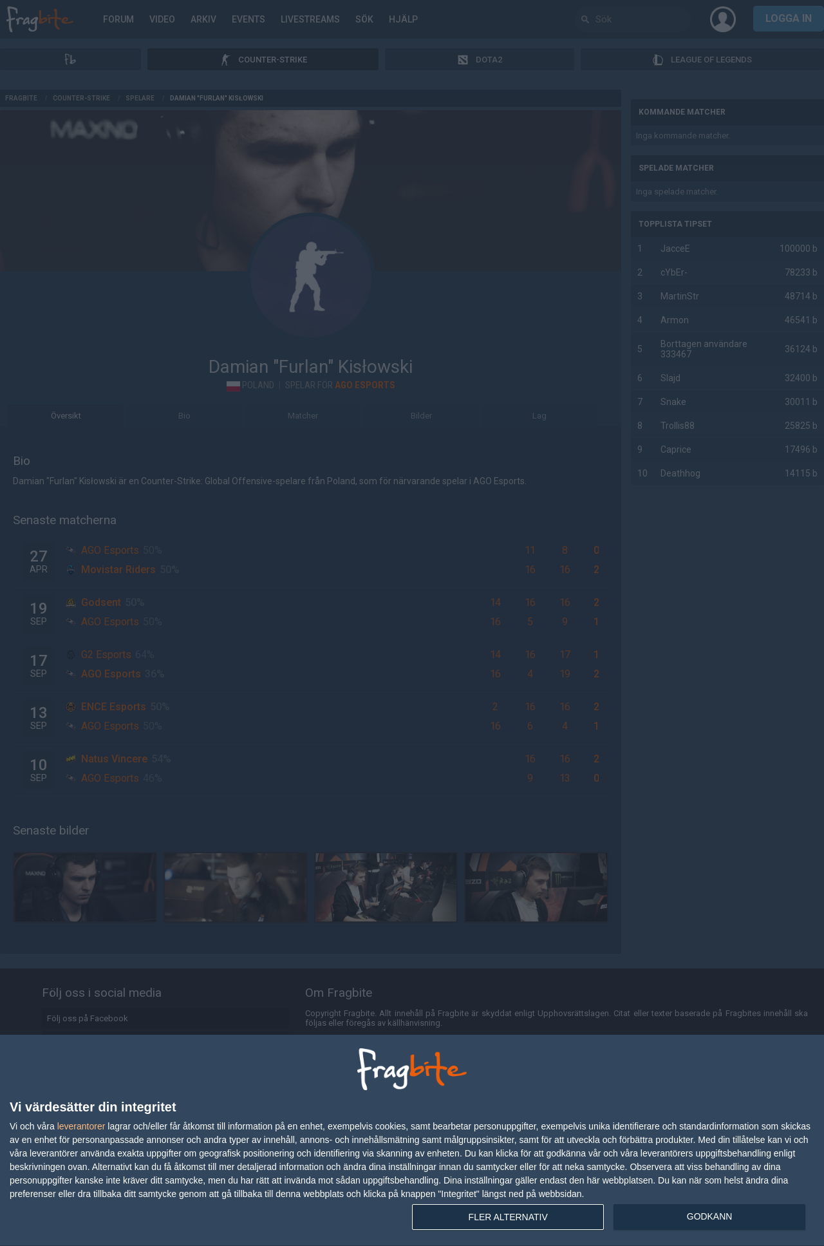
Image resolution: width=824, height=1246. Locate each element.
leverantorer (81, 1126)
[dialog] (412, 1140)
